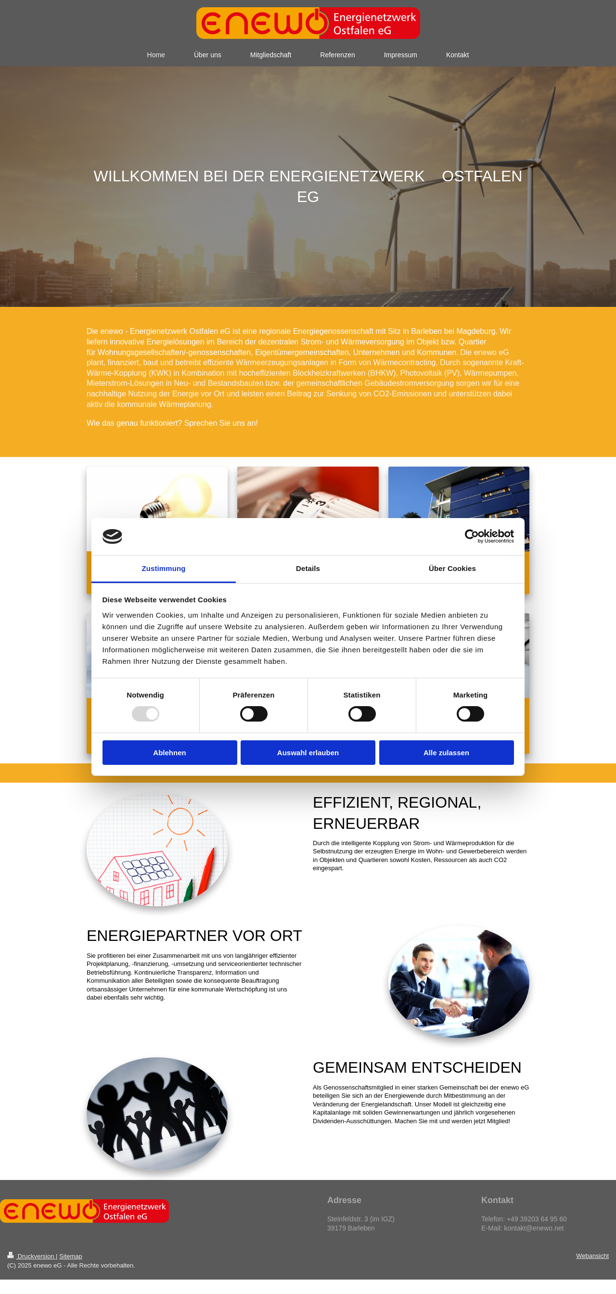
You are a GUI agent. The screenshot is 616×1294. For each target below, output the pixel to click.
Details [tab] (308, 568)
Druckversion (31, 1256)
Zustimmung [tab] (164, 568)
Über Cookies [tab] (452, 568)
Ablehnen (169, 752)
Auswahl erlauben (308, 752)
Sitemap (70, 1256)
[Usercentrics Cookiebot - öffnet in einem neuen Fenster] (472, 536)
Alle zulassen (446, 752)
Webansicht (592, 1255)
